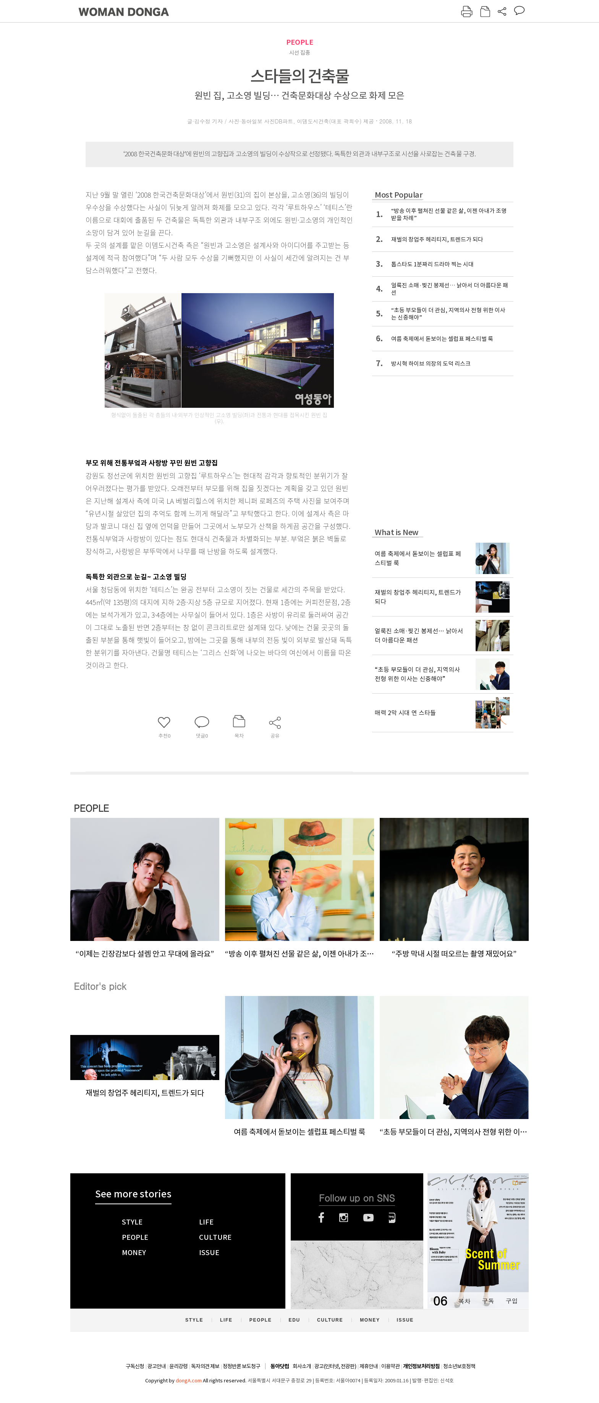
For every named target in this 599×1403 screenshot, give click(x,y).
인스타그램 (343, 1218)
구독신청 (135, 1366)
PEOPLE (299, 42)
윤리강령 (178, 1366)
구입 (511, 1300)
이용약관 (390, 1366)
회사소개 (302, 1366)
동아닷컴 (279, 1366)
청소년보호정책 (459, 1366)
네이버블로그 (392, 1218)
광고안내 (156, 1366)
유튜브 (368, 1218)
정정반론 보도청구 (241, 1366)
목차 (464, 1300)
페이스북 (321, 1218)
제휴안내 (368, 1366)
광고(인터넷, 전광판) (335, 1366)
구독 (488, 1300)
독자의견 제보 (205, 1366)
